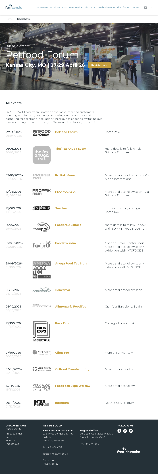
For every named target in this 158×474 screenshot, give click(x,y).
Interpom (62, 403)
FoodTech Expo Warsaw (72, 386)
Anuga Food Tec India (71, 263)
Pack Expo (62, 323)
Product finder (14, 433)
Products (11, 437)
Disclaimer (48, 460)
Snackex (61, 208)
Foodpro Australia (68, 225)
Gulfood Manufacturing (72, 369)
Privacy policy (50, 463)
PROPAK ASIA (65, 191)
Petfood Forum (66, 132)
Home (9, 19)
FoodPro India (65, 243)
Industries (11, 440)
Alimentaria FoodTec (70, 306)
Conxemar (62, 290)
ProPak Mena (65, 175)
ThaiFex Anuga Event (70, 148)
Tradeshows (12, 443)
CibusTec (62, 352)
